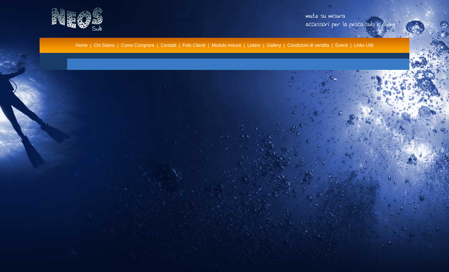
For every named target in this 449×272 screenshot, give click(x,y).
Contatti (168, 45)
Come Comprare (138, 45)
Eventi (341, 45)
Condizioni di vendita (308, 45)
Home (81, 45)
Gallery (274, 45)
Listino (254, 45)
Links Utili (363, 45)
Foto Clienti (193, 45)
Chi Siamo (104, 45)
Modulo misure (226, 45)
